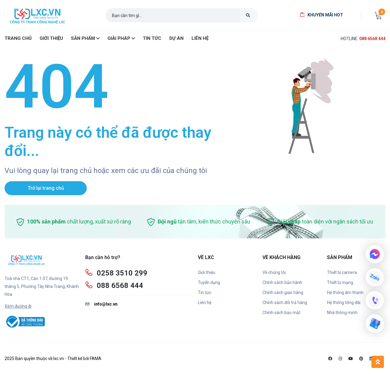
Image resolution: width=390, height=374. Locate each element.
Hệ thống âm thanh (345, 292)
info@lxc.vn (101, 304)
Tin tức (204, 292)
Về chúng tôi (274, 272)
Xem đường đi (18, 306)
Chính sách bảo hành (282, 282)
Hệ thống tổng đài (343, 302)
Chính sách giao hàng (282, 292)
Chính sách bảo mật (281, 312)
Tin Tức (152, 38)
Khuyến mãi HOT (321, 14)
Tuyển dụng (209, 282)
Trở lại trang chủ (46, 188)
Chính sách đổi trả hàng (284, 302)
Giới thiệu (206, 272)
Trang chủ (18, 38)
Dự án (176, 38)
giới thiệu (51, 38)
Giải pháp (121, 39)
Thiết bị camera (342, 272)
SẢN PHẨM (85, 39)
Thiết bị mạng (340, 282)
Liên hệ (200, 38)
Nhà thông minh (342, 312)
